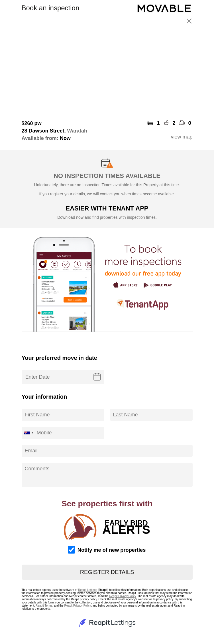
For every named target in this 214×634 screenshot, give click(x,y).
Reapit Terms (44, 605)
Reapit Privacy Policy (122, 596)
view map (181, 137)
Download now (70, 217)
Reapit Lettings (87, 589)
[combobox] (28, 433)
